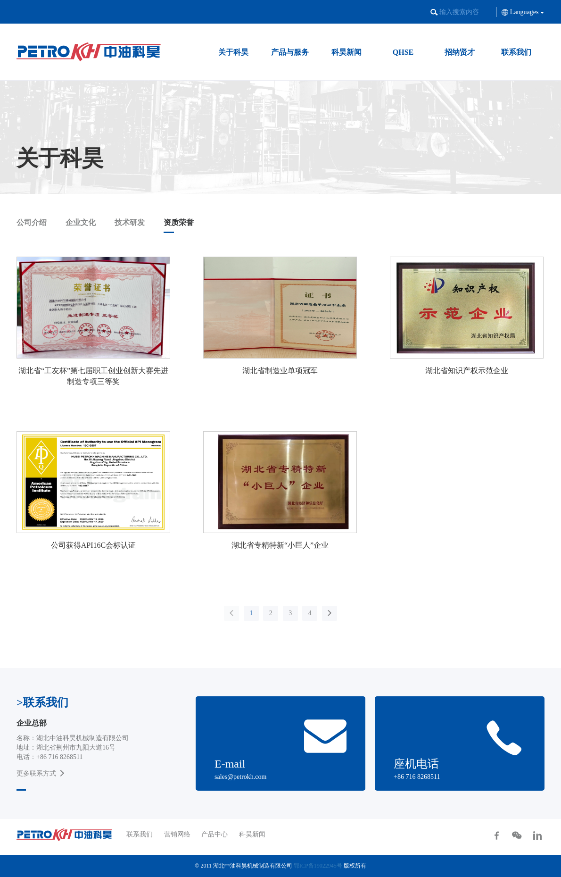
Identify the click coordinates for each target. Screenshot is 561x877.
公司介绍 (31, 222)
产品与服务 (290, 52)
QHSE (403, 52)
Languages (523, 12)
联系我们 (516, 52)
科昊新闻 (346, 52)
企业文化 (81, 222)
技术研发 (130, 222)
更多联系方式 (36, 773)
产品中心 (214, 834)
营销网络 (177, 834)
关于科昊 (233, 52)
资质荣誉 (179, 222)
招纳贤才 (460, 52)
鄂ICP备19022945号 (318, 865)
